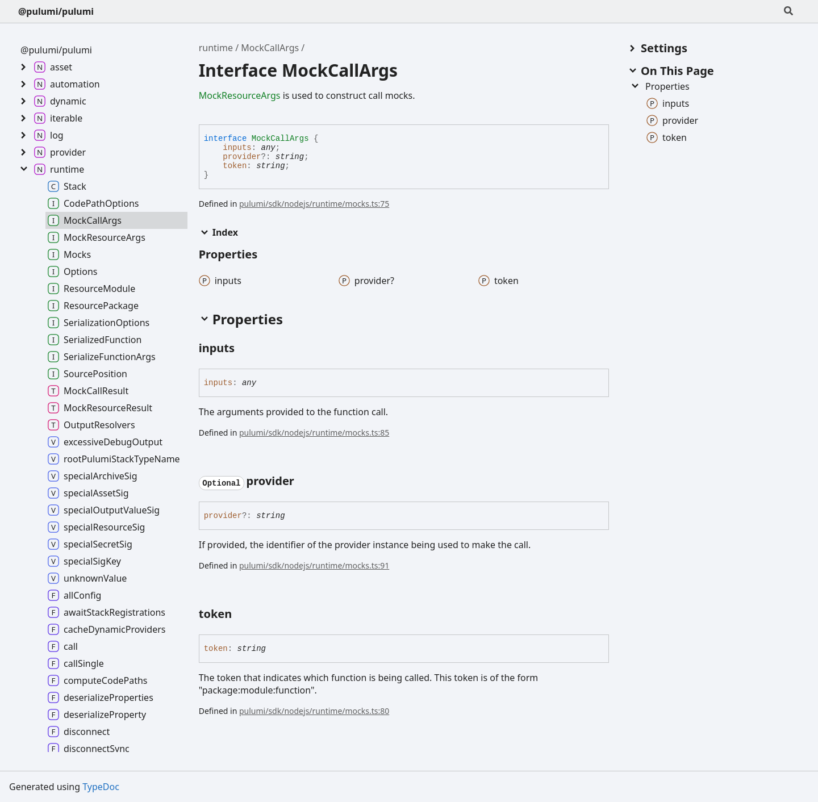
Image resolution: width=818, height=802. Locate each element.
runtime (216, 47)
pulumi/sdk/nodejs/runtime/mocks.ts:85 (314, 432)
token (235, 165)
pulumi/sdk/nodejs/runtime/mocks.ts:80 (314, 710)
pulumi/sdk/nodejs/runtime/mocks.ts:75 (314, 203)
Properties (659, 86)
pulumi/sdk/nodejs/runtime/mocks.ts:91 (314, 565)
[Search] (788, 11)
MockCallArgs (270, 47)
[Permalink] (245, 348)
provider (242, 156)
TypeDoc (100, 786)
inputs (237, 147)
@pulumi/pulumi (56, 11)
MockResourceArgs (240, 95)
